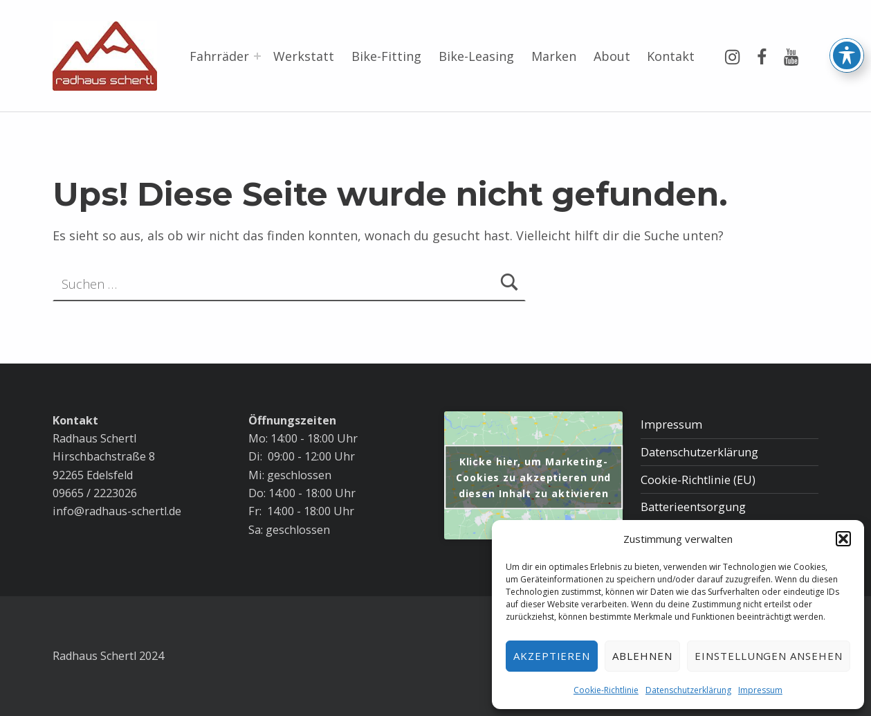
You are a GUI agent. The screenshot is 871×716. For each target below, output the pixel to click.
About (612, 56)
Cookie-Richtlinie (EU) (698, 479)
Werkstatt (303, 56)
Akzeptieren (552, 656)
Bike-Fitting (386, 56)
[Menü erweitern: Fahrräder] (257, 56)
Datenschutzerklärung (688, 690)
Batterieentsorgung (693, 506)
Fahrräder (219, 56)
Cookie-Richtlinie (606, 690)
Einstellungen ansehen (769, 656)
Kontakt (671, 56)
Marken (553, 56)
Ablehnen (642, 656)
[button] (843, 539)
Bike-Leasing (476, 56)
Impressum (760, 690)
